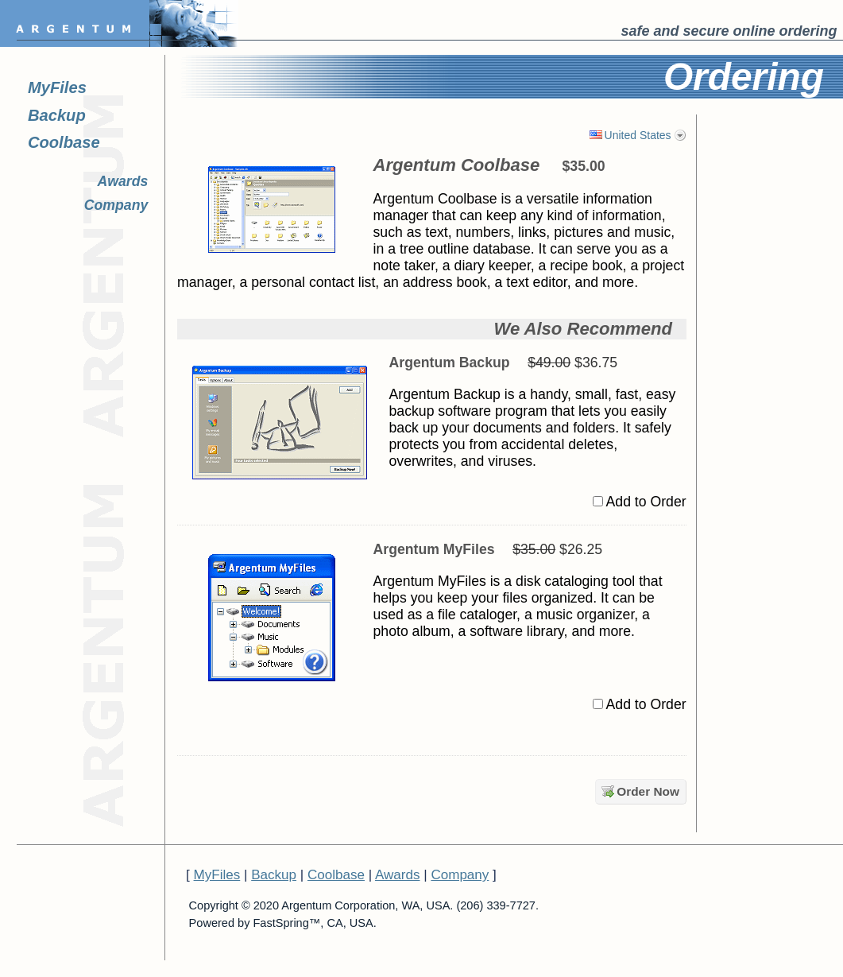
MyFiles (57, 87)
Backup (57, 115)
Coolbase (64, 142)
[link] (799, 157)
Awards (123, 181)
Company (116, 205)
